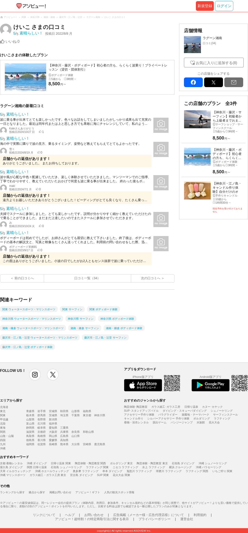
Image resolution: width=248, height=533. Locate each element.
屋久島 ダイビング (11, 467)
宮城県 (53, 411)
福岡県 (30, 444)
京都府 (41, 431)
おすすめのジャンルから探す (145, 400)
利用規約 (200, 515)
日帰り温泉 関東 (61, 463)
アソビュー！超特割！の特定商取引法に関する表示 (92, 519)
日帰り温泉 (191, 406)
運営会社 (186, 519)
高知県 (64, 440)
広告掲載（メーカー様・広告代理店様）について (148, 515)
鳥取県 (30, 436)
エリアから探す (11, 400)
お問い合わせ (94, 515)
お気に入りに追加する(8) (216, 63)
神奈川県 (99, 415)
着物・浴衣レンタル (136, 422)
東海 (3, 427)
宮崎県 (87, 444)
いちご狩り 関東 (222, 471)
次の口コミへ (150, 278)
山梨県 (30, 419)
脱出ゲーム (159, 422)
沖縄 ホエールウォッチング (52, 471)
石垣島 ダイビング (183, 463)
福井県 (53, 423)
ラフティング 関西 (197, 471)
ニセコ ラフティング (125, 467)
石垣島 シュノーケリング (66, 467)
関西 (3, 431)
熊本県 (64, 444)
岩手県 (41, 411)
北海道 (4, 407)
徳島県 (30, 440)
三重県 (64, 427)
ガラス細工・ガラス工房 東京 (48, 475)
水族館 (201, 422)
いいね (13, 41)
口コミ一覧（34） (87, 278)
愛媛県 (53, 440)
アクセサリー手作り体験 (139, 414)
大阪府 (53, 431)
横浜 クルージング (180, 467)
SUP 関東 (103, 475)
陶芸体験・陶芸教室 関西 (90, 463)
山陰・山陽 (7, 436)
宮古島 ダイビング (81, 475)
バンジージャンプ (182, 422)
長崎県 (53, 444)
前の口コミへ (24, 278)
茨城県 (53, 415)
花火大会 (214, 422)
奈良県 (75, 431)
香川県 (41, 440)
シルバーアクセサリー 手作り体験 (168, 418)
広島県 (64, 436)
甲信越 (4, 419)
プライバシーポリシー (154, 519)
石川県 (41, 423)
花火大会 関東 (121, 475)
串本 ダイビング (112, 471)
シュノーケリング (222, 410)
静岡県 (30, 427)
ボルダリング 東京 (121, 463)
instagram (35, 374)
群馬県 (41, 415)
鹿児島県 (99, 444)
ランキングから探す (12, 492)
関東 (3, 415)
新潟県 (53, 419)
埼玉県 (64, 415)
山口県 (75, 436)
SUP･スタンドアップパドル (141, 410)
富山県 (30, 423)
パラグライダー (168, 414)
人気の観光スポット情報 (119, 492)
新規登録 (204, 6)
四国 (3, 440)
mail (233, 82)
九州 (3, 444)
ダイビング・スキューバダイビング (185, 410)
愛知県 (53, 427)
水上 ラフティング (153, 467)
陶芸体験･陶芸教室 (135, 406)
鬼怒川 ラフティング (139, 471)
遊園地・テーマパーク (195, 414)
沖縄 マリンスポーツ (12, 475)
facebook (193, 82)
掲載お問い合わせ (60, 492)
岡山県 (53, 436)
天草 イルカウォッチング (15, 471)
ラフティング (222, 418)
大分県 (75, 444)
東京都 (87, 415)
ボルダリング (201, 418)
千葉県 (75, 415)
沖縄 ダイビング (37, 463)
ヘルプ (70, 515)
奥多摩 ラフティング (85, 471)
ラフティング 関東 (97, 467)
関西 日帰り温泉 (37, 467)
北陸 (3, 423)
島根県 (41, 436)
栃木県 (30, 415)
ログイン (224, 6)
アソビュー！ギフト (87, 492)
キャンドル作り (133, 418)
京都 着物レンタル (11, 463)
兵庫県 (64, 431)
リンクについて (44, 515)
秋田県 (64, 411)
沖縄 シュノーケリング (213, 463)
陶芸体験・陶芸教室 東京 (152, 463)
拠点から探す (37, 492)
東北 (3, 411)
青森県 (30, 411)
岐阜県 (41, 427)
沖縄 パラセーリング (208, 467)
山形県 (75, 411)
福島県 (87, 411)
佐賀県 (41, 444)
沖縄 (3, 448)
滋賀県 (30, 431)
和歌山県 (88, 431)
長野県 (41, 419)
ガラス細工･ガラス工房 (165, 406)
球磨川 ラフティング (168, 471)
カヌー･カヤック (212, 406)
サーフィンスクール (225, 414)
